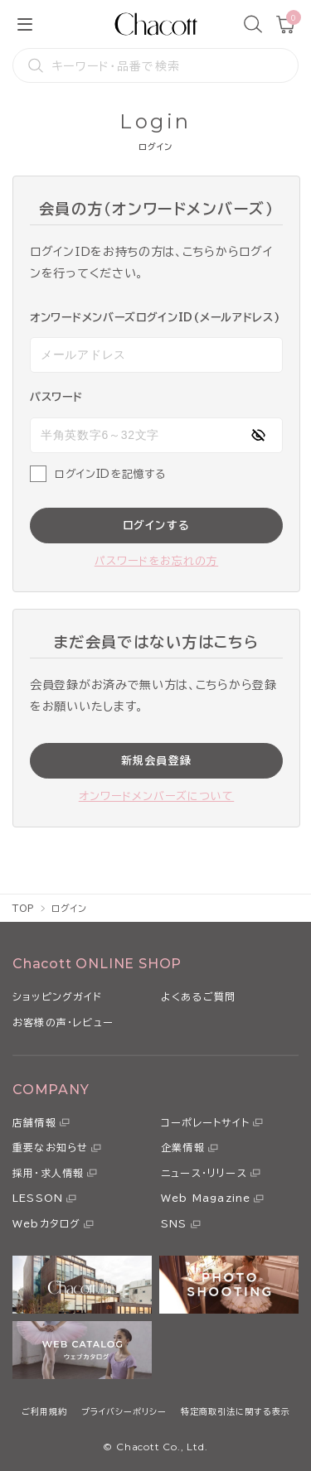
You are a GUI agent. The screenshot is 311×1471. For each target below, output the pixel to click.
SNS (174, 1223)
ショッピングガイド (57, 996)
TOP (23, 908)
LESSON (37, 1198)
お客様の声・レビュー (63, 1022)
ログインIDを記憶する (110, 474)
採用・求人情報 (48, 1173)
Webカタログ (46, 1223)
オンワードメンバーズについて (157, 796)
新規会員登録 (156, 760)
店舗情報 (34, 1122)
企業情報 (183, 1147)
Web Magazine (205, 1198)
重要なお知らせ (50, 1147)
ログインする (157, 525)
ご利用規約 (44, 1411)
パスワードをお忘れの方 (156, 561)
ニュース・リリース (204, 1173)
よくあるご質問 (198, 996)
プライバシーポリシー (124, 1411)
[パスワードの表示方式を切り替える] (257, 435)
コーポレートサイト (205, 1122)
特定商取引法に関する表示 (235, 1411)
